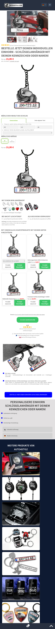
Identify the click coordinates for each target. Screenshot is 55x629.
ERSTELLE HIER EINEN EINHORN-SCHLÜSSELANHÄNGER (28, 394)
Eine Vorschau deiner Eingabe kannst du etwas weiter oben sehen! (30, 314)
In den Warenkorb (27, 320)
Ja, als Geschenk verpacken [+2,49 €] (39, 219)
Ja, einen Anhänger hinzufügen (11, 212)
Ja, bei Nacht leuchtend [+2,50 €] (12, 219)
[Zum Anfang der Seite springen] (51, 625)
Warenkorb (15, 624)
